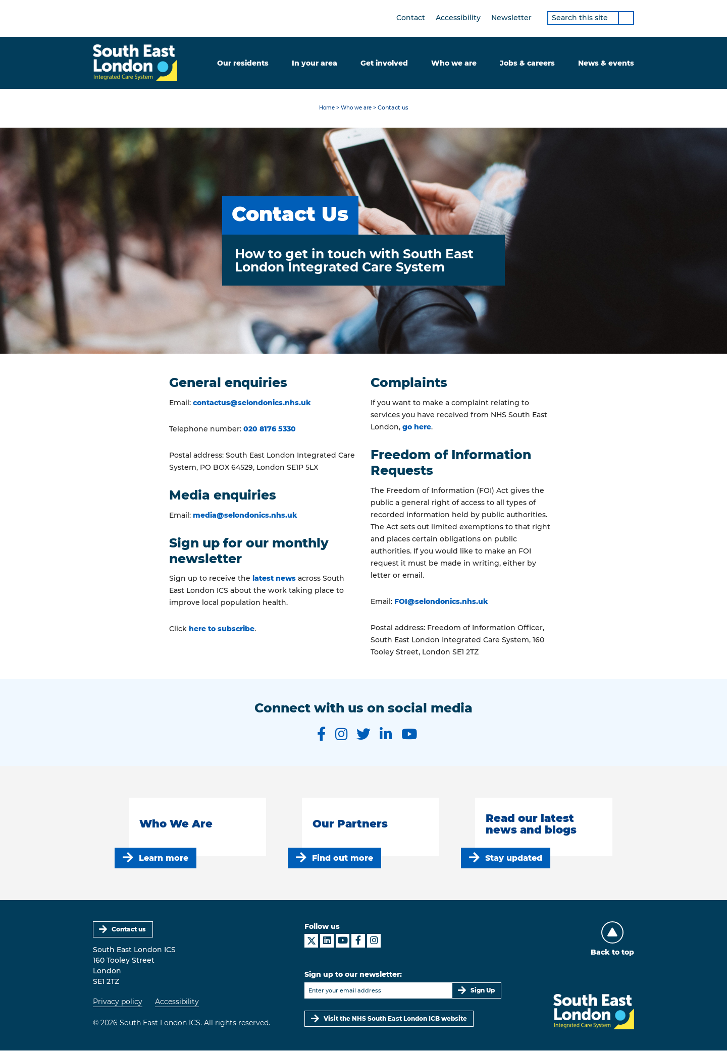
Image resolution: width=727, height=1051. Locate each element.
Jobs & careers (527, 63)
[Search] (626, 18)
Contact (410, 17)
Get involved (384, 63)
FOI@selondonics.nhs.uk (441, 601)
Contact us (129, 929)
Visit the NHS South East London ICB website (395, 1019)
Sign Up (483, 990)
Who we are (454, 63)
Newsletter (511, 17)
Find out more (342, 858)
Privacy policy (117, 1002)
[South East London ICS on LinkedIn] (386, 735)
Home (325, 108)
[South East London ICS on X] (311, 941)
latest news (274, 578)
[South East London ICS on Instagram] (340, 735)
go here (416, 427)
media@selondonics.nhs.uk (245, 515)
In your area (314, 63)
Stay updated (513, 858)
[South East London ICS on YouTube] (410, 735)
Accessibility (458, 17)
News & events (606, 63)
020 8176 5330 (269, 429)
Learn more (163, 858)
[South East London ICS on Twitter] (363, 735)
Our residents (243, 63)
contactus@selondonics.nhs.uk (252, 403)
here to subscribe (221, 629)
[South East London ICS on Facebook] (320, 735)
